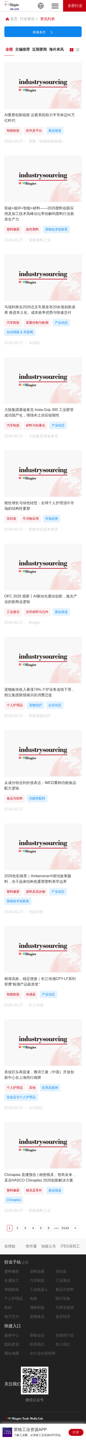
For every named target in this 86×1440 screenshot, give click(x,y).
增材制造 (37, 1307)
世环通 (31, 1246)
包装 (33, 1298)
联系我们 (37, 1344)
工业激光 (62, 1280)
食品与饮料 (64, 1289)
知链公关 (48, 1246)
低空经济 (62, 1317)
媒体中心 (11, 1335)
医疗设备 (62, 1298)
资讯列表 (47, 19)
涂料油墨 (37, 1271)
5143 (65, 1228)
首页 (12, 19)
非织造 (61, 1271)
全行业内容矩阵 (42, 1353)
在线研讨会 (64, 1335)
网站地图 (11, 1353)
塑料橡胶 (11, 1271)
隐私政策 (11, 1344)
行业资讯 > (29, 19)
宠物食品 (37, 1317)
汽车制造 (37, 1280)
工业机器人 (39, 1289)
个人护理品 (13, 1298)
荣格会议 (37, 1335)
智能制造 (11, 1289)
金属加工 (11, 1280)
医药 (8, 1307)
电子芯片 (11, 1317)
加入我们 (62, 1344)
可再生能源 (64, 1307)
